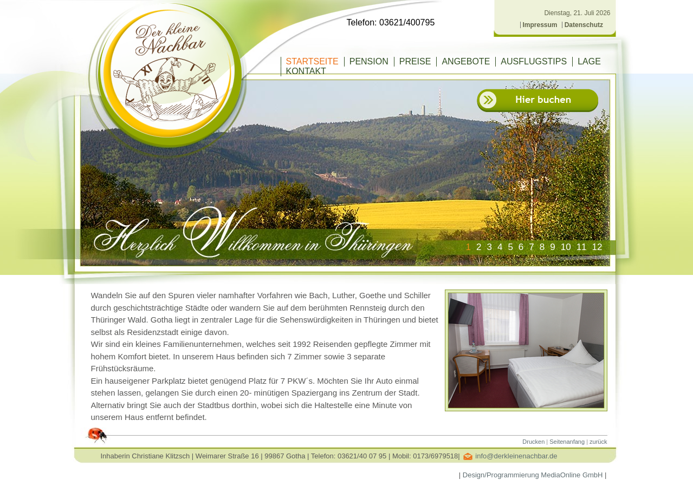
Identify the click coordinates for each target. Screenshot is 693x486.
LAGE (589, 61)
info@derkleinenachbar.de (516, 456)
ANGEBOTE (466, 61)
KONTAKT (306, 71)
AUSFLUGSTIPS (534, 61)
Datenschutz (584, 25)
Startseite (312, 61)
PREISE (415, 61)
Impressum (540, 25)
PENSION (368, 61)
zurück (598, 441)
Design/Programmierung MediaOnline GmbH (533, 475)
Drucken (533, 441)
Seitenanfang (567, 441)
